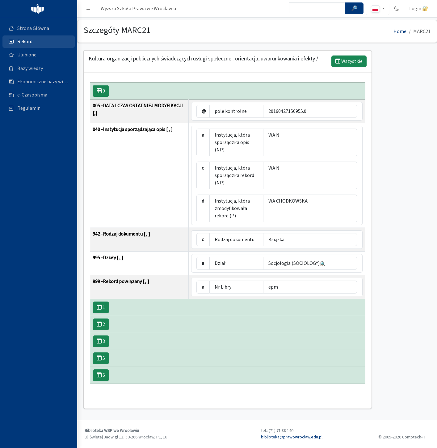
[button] (88, 8)
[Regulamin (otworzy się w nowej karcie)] (38, 108)
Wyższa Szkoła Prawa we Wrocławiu (138, 8)
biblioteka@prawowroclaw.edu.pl (291, 437)
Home (399, 31)
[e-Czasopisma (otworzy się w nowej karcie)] (38, 95)
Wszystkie (349, 61)
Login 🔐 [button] (418, 8)
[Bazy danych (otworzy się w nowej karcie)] (38, 68)
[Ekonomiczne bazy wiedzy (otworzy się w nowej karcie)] (38, 82)
